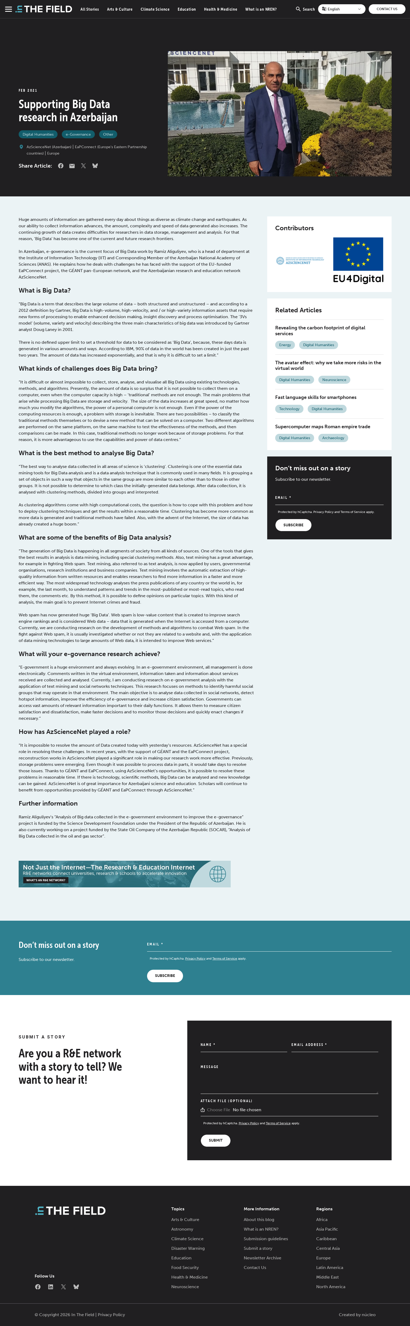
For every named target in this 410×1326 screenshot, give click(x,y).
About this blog (259, 1219)
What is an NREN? (261, 9)
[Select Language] (342, 9)
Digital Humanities (38, 134)
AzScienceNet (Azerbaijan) (49, 147)
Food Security (185, 1267)
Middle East (327, 1277)
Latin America (329, 1267)
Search (305, 12)
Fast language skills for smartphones (315, 397)
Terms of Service (352, 512)
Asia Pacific (327, 1229)
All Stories (89, 9)
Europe (53, 153)
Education (187, 9)
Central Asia (328, 1248)
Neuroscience (334, 380)
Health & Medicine (220, 9)
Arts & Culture (120, 9)
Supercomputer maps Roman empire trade (322, 427)
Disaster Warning (188, 1248)
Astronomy (182, 1229)
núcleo (369, 1314)
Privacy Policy (323, 512)
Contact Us (387, 9)
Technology (289, 409)
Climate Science (155, 9)
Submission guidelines (266, 1238)
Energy (285, 345)
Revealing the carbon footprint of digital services (320, 331)
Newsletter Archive (262, 1257)
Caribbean (326, 1238)
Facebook (61, 166)
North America (330, 1286)
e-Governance (78, 134)
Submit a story (258, 1248)
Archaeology (333, 438)
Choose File (218, 1109)
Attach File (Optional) (227, 1100)
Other (108, 134)
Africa (321, 1219)
